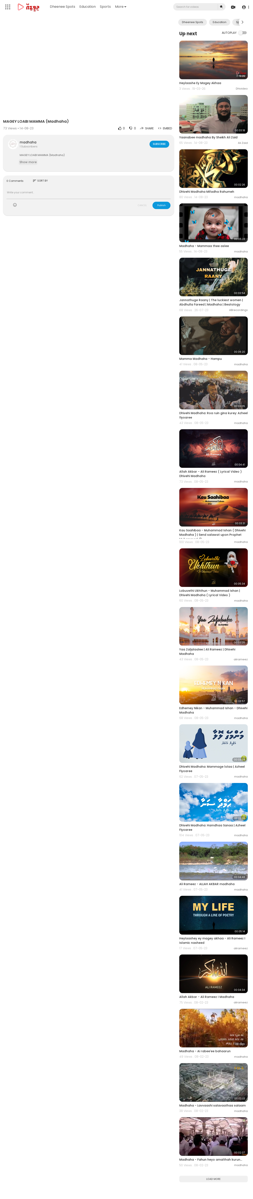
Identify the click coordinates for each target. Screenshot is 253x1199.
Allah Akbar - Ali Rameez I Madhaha (206, 997)
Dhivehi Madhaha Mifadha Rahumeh (206, 192)
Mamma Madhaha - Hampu (200, 359)
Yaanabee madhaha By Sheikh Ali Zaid (208, 137)
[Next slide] (242, 22)
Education (88, 6)
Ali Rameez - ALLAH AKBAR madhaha (207, 884)
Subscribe (159, 144)
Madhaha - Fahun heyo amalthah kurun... (210, 1159)
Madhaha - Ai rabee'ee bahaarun (205, 1051)
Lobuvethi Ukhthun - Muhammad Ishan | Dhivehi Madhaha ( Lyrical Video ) (209, 593)
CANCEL (142, 205)
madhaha (28, 142)
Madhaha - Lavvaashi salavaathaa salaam (212, 1105)
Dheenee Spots (62, 6)
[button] (245, 7)
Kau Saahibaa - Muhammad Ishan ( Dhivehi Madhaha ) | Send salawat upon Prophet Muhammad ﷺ (212, 534)
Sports (105, 6)
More (120, 6)
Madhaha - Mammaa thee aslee (204, 246)
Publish (161, 205)
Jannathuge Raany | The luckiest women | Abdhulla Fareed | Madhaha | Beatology (211, 302)
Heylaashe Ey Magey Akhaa (200, 83)
